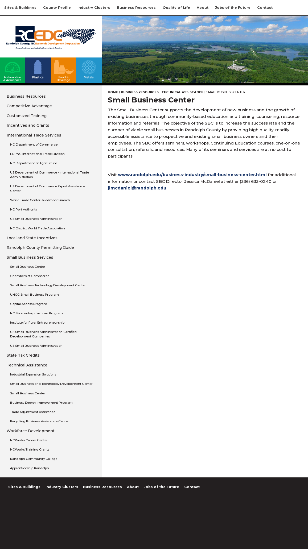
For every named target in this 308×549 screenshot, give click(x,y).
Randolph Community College (33, 459)
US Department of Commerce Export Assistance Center (47, 188)
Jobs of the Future (232, 8)
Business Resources (136, 8)
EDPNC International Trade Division (37, 154)
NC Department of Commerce (34, 144)
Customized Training (27, 116)
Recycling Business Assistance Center (39, 421)
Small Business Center (27, 267)
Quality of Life (176, 8)
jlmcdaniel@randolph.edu (137, 188)
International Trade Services (34, 135)
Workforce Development (31, 431)
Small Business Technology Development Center (48, 285)
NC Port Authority (23, 209)
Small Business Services (30, 257)
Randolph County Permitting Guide (40, 247)
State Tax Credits (23, 355)
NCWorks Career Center (29, 440)
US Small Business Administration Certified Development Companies (43, 334)
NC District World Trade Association (37, 228)
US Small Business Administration (36, 219)
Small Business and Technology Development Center (51, 384)
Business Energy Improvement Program (41, 402)
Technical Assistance (27, 365)
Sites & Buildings (20, 8)
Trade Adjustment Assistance (32, 412)
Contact (265, 8)
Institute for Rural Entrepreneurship (37, 322)
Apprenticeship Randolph (29, 468)
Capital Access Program (28, 304)
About (202, 8)
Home (113, 92)
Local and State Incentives (32, 238)
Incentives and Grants (28, 125)
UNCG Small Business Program (34, 294)
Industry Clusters (93, 8)
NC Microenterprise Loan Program (36, 313)
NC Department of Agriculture (33, 163)
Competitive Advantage (29, 106)
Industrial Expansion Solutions (33, 374)
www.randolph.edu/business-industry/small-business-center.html (192, 174)
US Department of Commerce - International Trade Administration (49, 175)
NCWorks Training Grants (29, 449)
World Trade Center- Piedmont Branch (40, 200)
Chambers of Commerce (29, 276)
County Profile (57, 8)
